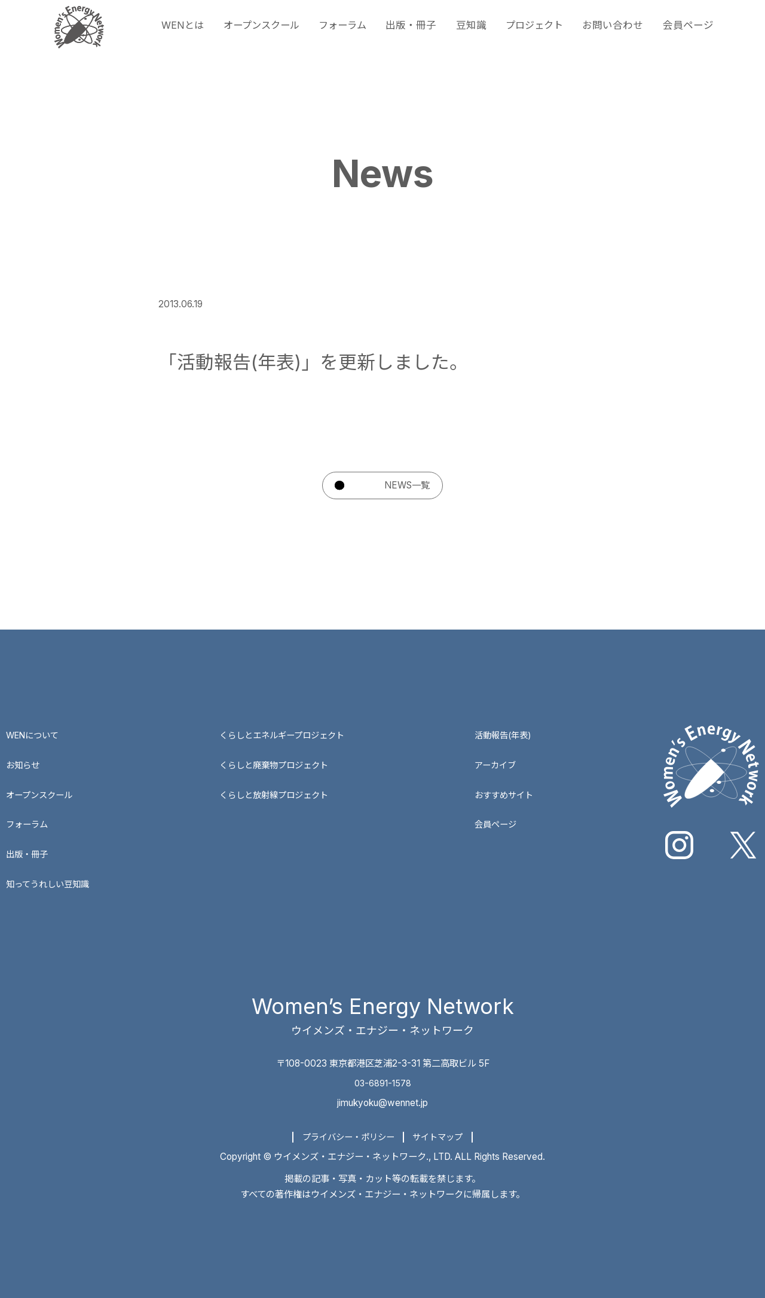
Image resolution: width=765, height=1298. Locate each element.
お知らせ (24, 765)
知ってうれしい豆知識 (50, 884)
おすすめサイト (508, 795)
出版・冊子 (415, 35)
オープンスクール (259, 35)
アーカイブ (499, 765)
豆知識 (476, 35)
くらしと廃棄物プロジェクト (277, 765)
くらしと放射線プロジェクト (277, 795)
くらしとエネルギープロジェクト (286, 735)
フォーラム (344, 35)
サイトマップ (442, 1137)
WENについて (35, 735)
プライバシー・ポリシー (345, 1137)
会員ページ (698, 35)
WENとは (177, 35)
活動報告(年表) (507, 735)
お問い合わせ (622, 35)
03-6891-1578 (382, 1083)
